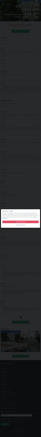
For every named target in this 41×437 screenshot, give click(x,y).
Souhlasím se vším (20, 221)
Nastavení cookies (20, 225)
